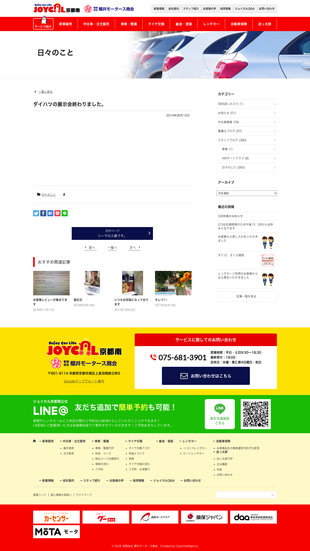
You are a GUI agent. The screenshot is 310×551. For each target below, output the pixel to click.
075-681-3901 (182, 357)
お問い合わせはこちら (211, 376)
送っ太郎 (264, 24)
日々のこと (49, 194)
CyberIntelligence (187, 546)
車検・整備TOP (104, 448)
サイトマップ (84, 495)
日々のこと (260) (233, 167)
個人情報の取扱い (61, 495)
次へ (132, 247)
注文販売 (68, 453)
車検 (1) (227, 149)
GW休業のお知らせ (230, 216)
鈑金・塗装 (184, 24)
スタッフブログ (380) (232, 140)
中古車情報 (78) (228, 122)
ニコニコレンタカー (195, 448)
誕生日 (78, 299)
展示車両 (68, 448)
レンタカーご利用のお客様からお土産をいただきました (238, 275)
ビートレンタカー (193, 453)
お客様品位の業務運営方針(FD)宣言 (238, 448)
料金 (219, 469)
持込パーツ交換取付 (107, 458)
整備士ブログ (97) (230, 131)
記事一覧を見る (246, 296)
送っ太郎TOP (225, 458)
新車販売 (65, 24)
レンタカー (211, 24)
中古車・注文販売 (96, 24)
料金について (137, 453)
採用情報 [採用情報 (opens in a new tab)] (225, 8)
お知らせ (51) (227, 112)
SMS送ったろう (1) (230, 103)
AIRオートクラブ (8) (235, 158)
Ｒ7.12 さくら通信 (231, 255)
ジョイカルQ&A (245, 8)
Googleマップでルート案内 (84, 381)
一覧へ (112, 247)
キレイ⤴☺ (161, 299)
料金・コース (103, 453)
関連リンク (39, 495)
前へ (92, 247)
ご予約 (99, 469)
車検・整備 (129, 24)
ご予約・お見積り (139, 469)
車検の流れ (101, 464)
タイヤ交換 (156, 24)
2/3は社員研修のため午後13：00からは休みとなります (245, 226)
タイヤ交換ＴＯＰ (139, 448)
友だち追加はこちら (220, 420)
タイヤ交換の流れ (139, 464)
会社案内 (173, 8)
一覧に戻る (45, 91)
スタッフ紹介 (191, 8)
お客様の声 (209, 8)
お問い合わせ (267, 8)
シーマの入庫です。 (112, 235)
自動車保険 (239, 24)
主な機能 (222, 464)
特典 (131, 458)
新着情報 (159, 8)
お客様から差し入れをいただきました (238, 238)
